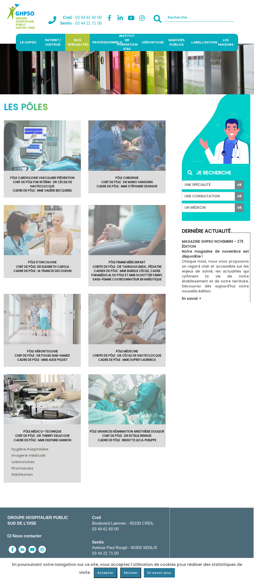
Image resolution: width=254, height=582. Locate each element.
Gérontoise (153, 42)
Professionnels (103, 42)
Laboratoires (22, 462)
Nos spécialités (78, 42)
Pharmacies (22, 468)
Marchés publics (176, 42)
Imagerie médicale (28, 455)
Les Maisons (225, 42)
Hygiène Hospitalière (29, 449)
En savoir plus (159, 573)
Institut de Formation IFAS (127, 42)
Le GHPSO (28, 42)
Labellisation (202, 42)
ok (239, 184)
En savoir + (191, 298)
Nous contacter (24, 536)
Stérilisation (22, 475)
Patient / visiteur (53, 42)
